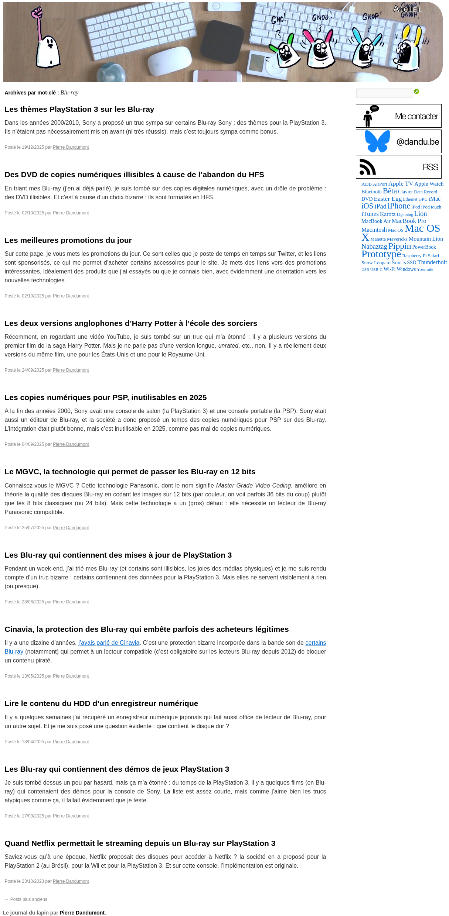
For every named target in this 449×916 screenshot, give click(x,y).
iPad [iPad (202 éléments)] (380, 206)
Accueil (407, 9)
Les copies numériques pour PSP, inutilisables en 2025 (106, 397)
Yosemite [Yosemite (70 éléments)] (425, 269)
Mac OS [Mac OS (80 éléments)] (396, 230)
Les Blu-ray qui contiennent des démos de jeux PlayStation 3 (117, 769)
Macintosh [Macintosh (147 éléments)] (374, 229)
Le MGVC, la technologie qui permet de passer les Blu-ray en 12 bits (130, 471)
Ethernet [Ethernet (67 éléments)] (410, 199)
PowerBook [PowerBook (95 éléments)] (424, 247)
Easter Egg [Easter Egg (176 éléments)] (388, 198)
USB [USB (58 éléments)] (365, 270)
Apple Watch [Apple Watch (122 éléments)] (428, 183)
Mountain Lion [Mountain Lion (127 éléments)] (426, 238)
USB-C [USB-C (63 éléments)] (376, 269)
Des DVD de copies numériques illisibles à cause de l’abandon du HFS (135, 174)
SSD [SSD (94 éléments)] (411, 262)
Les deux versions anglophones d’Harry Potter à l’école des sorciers (131, 323)
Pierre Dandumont (71, 147)
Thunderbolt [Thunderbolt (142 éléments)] (432, 262)
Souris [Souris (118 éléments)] (399, 262)
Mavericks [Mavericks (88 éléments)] (397, 239)
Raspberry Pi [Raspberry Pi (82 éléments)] (414, 255)
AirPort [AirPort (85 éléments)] (380, 184)
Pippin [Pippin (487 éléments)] (399, 246)
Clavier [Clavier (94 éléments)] (405, 191)
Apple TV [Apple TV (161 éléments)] (401, 183)
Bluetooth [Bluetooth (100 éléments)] (371, 191)
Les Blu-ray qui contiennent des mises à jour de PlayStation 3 (118, 555)
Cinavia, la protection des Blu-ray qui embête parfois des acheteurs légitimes (147, 629)
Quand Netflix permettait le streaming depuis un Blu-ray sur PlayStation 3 (140, 843)
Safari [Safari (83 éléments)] (433, 255)
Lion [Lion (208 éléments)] (420, 213)
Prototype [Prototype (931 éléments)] (381, 253)
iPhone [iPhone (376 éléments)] (399, 205)
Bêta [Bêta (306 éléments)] (390, 190)
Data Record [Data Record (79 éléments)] (425, 191)
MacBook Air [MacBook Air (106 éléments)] (375, 221)
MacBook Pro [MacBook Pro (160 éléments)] (409, 220)
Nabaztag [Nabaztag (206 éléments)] (374, 246)
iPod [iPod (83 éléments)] (415, 207)
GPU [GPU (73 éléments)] (423, 199)
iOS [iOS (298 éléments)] (367, 206)
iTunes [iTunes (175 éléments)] (370, 213)
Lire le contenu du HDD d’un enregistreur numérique (101, 703)
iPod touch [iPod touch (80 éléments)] (431, 207)
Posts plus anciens (26, 899)
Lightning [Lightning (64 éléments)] (405, 214)
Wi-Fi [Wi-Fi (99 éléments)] (390, 269)
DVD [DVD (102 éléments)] (367, 199)
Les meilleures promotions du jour (68, 240)
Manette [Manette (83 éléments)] (378, 239)
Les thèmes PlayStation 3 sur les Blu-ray (79, 109)
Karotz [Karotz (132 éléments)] (387, 214)
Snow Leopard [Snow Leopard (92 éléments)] (376, 262)
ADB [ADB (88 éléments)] (366, 184)
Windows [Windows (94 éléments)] (406, 269)
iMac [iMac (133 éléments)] (435, 199)
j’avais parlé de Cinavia (108, 643)
